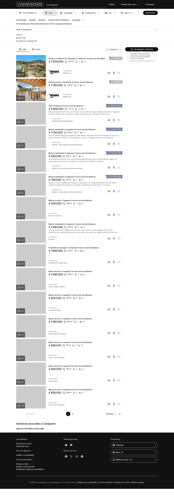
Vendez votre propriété (25, 466)
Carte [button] (36, 49)
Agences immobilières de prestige (30, 428)
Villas (18, 35)
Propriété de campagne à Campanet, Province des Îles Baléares (74, 248)
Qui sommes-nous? (24, 444)
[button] (50, 13)
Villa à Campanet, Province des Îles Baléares (66, 106)
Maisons (19, 38)
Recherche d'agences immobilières (30, 469)
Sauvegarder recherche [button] (141, 49)
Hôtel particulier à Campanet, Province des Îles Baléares (71, 82)
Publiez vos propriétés (25, 455)
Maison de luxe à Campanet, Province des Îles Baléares (70, 200)
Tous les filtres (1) (28, 12)
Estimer (112, 4)
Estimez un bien (22, 464)
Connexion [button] (150, 4)
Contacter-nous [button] (22, 446)
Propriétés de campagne (25, 41)
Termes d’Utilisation (105, 482)
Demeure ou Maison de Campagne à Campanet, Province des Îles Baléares (78, 58)
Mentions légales (138, 482)
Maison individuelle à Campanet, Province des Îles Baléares (72, 129)
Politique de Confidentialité (87, 482)
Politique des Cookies (122, 482)
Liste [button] (22, 49)
